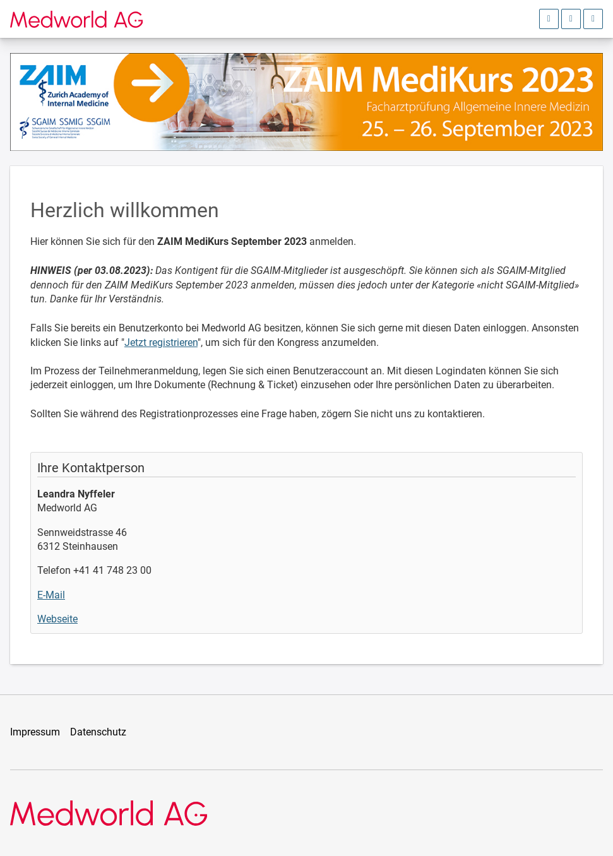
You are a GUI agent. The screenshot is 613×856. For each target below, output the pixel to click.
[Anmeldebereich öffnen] (549, 19)
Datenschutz (98, 732)
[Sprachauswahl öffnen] (571, 19)
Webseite (57, 619)
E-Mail (51, 595)
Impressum (35, 732)
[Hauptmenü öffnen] (593, 19)
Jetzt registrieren (161, 342)
